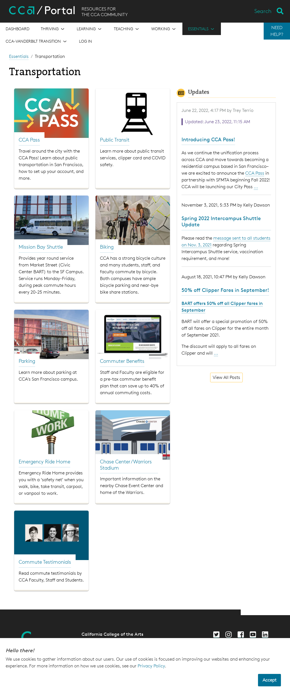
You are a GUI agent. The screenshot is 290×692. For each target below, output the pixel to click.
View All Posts (226, 377)
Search (263, 11)
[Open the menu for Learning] (89, 29)
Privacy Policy (151, 666)
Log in (85, 41)
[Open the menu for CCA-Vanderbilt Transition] (36, 41)
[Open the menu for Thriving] (53, 29)
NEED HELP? (276, 31)
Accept (269, 680)
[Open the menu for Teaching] (127, 29)
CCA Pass (254, 173)
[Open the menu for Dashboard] (17, 29)
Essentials (19, 56)
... (256, 186)
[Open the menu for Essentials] (201, 29)
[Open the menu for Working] (164, 29)
